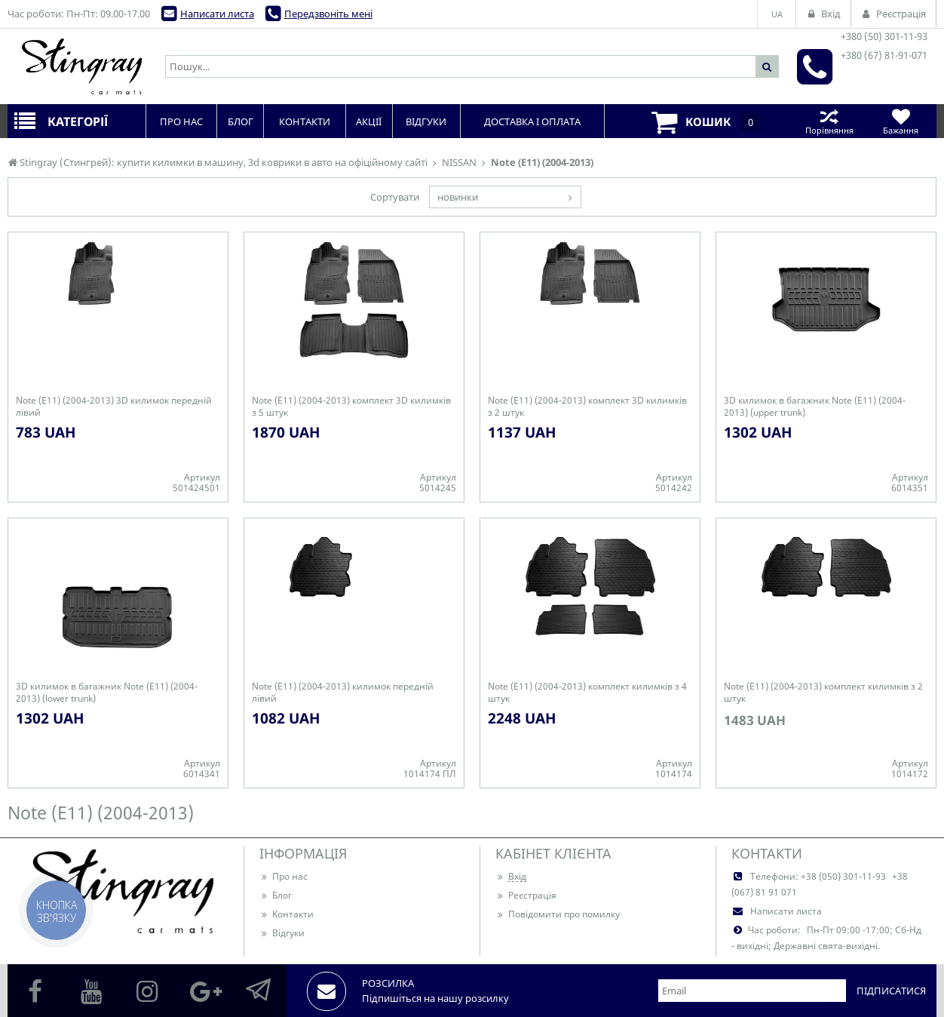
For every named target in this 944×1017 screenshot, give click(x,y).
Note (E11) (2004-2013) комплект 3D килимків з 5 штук (351, 407)
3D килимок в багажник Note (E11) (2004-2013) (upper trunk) (815, 407)
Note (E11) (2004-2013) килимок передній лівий (343, 693)
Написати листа (217, 13)
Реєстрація (525, 895)
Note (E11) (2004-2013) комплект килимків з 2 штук (823, 693)
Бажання (900, 121)
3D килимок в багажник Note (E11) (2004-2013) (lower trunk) (107, 693)
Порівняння (829, 121)
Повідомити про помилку (557, 914)
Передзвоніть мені (328, 13)
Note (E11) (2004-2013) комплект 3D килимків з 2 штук (587, 407)
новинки (457, 197)
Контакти (286, 914)
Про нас (283, 876)
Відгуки (282, 932)
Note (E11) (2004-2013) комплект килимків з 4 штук (587, 693)
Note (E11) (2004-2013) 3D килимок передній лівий (114, 407)
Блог (275, 895)
